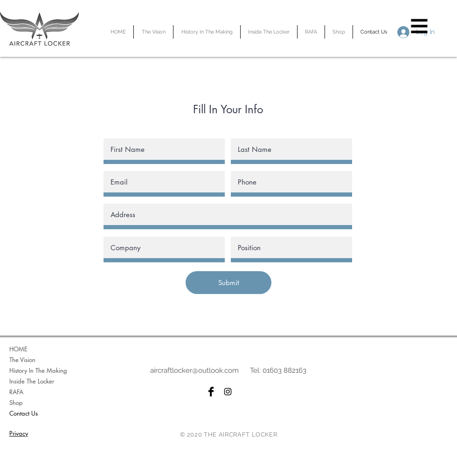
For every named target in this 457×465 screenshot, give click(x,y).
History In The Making (38, 370)
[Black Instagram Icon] (228, 392)
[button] (419, 26)
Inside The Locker (31, 381)
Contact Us (23, 413)
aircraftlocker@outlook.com (194, 370)
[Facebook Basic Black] (211, 392)
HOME (18, 349)
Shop (16, 402)
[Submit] (228, 282)
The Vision (22, 360)
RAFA (16, 392)
